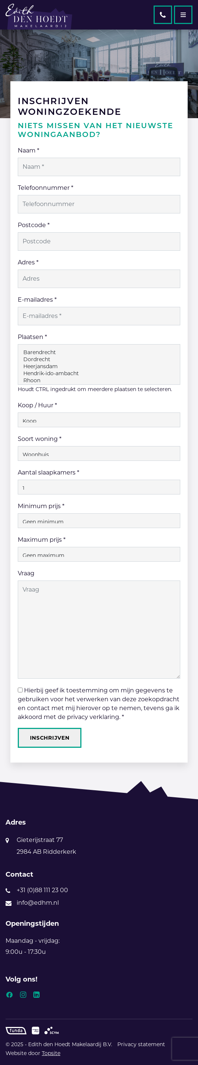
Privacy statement (141, 1044)
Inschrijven (50, 737)
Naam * (28, 150)
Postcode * (34, 225)
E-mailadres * (37, 299)
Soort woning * (39, 438)
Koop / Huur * (37, 405)
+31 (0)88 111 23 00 (42, 890)
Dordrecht (99, 359)
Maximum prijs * (42, 539)
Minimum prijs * (41, 506)
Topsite (51, 1053)
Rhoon (99, 380)
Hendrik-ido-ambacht (99, 373)
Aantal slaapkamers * (48, 472)
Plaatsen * (32, 336)
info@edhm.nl (38, 902)
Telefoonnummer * (45, 187)
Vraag (26, 573)
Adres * (28, 262)
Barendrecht (99, 352)
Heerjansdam (99, 366)
